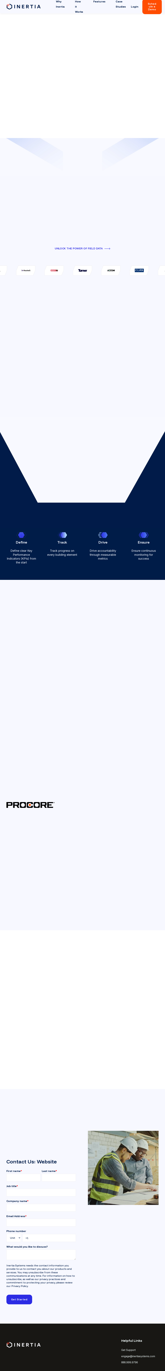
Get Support (128, 1350)
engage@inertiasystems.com (138, 1356)
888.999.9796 (129, 1362)
